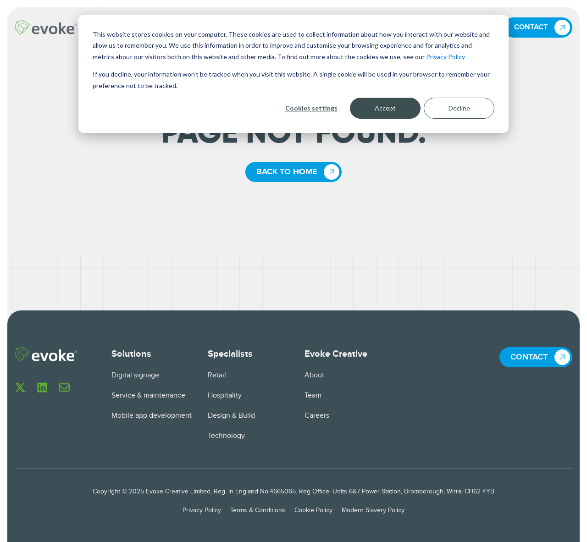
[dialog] (293, 74)
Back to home (286, 172)
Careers (317, 415)
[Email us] (64, 387)
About (314, 375)
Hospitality (225, 395)
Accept (385, 108)
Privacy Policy (445, 57)
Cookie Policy (313, 510)
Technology (226, 435)
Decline (459, 108)
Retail (217, 375)
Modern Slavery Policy (373, 510)
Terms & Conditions (257, 510)
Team (313, 395)
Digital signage (135, 375)
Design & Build (231, 415)
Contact (531, 27)
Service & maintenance (148, 395)
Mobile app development (151, 415)
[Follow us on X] (20, 387)
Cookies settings (311, 108)
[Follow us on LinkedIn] (42, 387)
